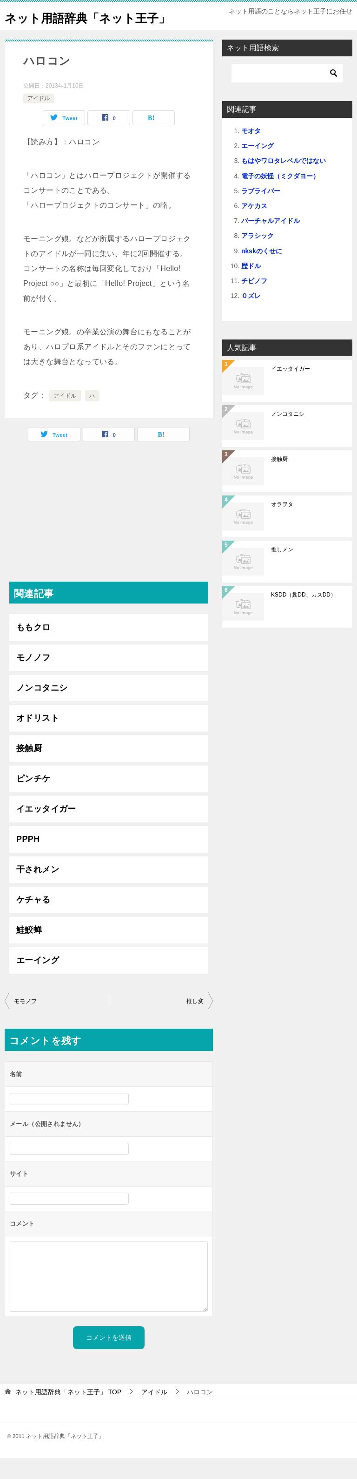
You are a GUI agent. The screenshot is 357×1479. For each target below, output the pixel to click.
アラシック (257, 256)
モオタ (251, 152)
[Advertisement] (109, 537)
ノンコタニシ (41, 708)
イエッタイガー (46, 829)
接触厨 (29, 769)
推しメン (282, 570)
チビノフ (254, 301)
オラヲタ (282, 525)
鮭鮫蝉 (29, 951)
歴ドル (251, 287)
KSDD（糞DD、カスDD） (303, 615)
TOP (68, 1413)
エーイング (37, 981)
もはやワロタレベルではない (283, 181)
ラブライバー (260, 212)
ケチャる (33, 920)
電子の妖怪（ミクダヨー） (280, 197)
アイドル (38, 119)
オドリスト (37, 739)
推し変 (195, 1022)
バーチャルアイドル (270, 241)
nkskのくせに (261, 272)
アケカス (254, 227)
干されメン (37, 890)
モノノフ (33, 678)
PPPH (28, 860)
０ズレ (251, 316)
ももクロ (33, 648)
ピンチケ (33, 799)
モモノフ (25, 1022)
